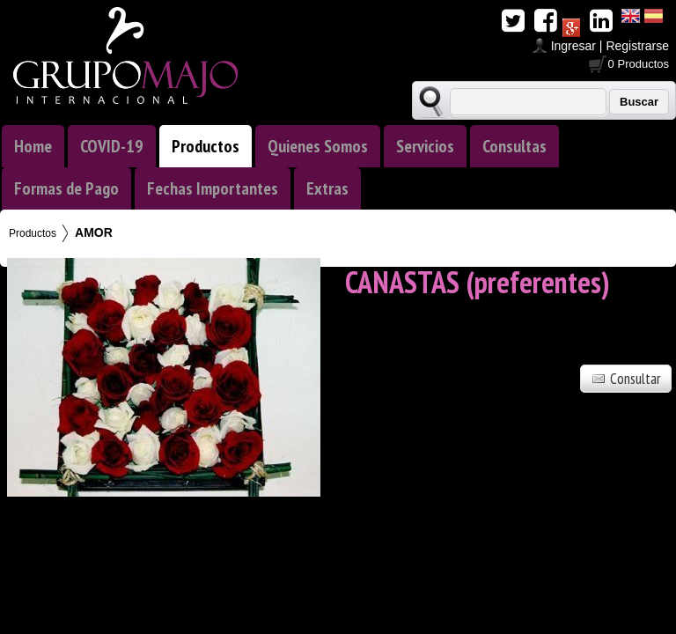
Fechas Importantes (212, 188)
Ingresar (573, 46)
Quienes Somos (318, 146)
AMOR (94, 232)
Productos (205, 146)
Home (33, 146)
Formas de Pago (66, 188)
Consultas (514, 146)
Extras (327, 188)
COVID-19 (111, 146)
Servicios (425, 146)
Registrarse (637, 46)
